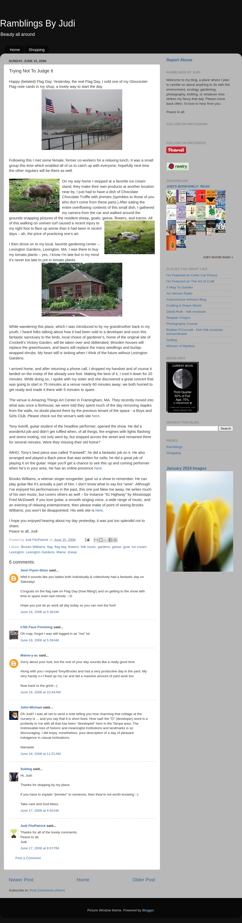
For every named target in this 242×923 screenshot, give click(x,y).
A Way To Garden (179, 287)
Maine (61, 552)
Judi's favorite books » (218, 257)
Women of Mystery (180, 346)
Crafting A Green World (183, 305)
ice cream (139, 547)
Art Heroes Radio (179, 293)
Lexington (16, 552)
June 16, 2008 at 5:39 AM (39, 640)
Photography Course (182, 324)
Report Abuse (179, 60)
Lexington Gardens (40, 552)
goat (126, 547)
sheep (72, 552)
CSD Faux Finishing (36, 627)
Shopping (37, 49)
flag (50, 547)
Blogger (148, 910)
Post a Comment (28, 858)
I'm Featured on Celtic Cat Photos (191, 275)
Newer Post (21, 879)
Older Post (144, 879)
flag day (60, 547)
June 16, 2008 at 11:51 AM (40, 754)
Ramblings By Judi (37, 23)
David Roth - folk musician (186, 311)
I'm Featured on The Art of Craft (190, 281)
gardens (104, 547)
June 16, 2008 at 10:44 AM (40, 692)
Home (15, 49)
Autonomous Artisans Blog (186, 299)
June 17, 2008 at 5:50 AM (39, 810)
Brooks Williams (33, 547)
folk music (88, 547)
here (96, 416)
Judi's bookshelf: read (187, 186)
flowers (73, 547)
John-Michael (31, 707)
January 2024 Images (186, 468)
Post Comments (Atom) (47, 890)
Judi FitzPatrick (33, 826)
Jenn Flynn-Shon (34, 570)
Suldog (26, 769)
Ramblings (174, 447)
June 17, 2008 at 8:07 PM (39, 848)
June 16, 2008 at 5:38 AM (39, 612)
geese (116, 547)
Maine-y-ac (29, 655)
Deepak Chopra (178, 318)
